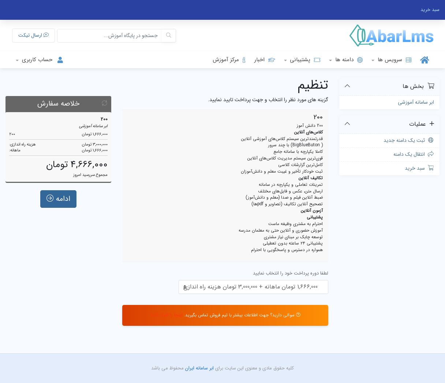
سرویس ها (393, 59)
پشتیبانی (304, 59)
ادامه (58, 202)
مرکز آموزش (229, 59)
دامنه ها (348, 59)
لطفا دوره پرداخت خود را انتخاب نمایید (290, 273)
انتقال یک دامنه (413, 154)
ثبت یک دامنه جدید (409, 140)
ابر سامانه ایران (199, 368)
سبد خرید (419, 168)
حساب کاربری (43, 60)
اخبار (264, 59)
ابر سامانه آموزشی (416, 102)
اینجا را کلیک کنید (166, 315)
